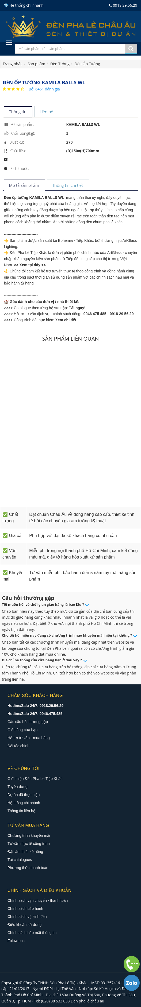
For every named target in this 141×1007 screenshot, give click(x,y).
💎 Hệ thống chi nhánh (24, 5)
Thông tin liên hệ (21, 811)
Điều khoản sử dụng (24, 924)
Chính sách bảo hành (25, 908)
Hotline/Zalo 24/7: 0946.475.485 (34, 714)
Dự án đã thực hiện (23, 795)
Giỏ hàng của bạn (22, 730)
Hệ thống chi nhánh (23, 803)
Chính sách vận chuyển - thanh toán (37, 900)
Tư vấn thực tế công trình (28, 843)
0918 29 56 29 (122, 314)
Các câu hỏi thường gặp (27, 722)
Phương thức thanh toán (27, 868)
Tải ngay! (77, 308)
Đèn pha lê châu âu (87, 1001)
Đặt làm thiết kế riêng (25, 851)
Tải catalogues (19, 860)
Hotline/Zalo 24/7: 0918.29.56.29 (35, 705)
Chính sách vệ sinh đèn (27, 916)
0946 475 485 (94, 314)
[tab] (18, 112)
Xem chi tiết (65, 320)
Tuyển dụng (17, 787)
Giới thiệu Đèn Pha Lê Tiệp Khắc (34, 778)
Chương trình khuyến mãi (28, 835)
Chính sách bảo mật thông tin (31, 933)
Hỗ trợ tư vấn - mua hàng (28, 738)
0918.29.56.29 (123, 5)
